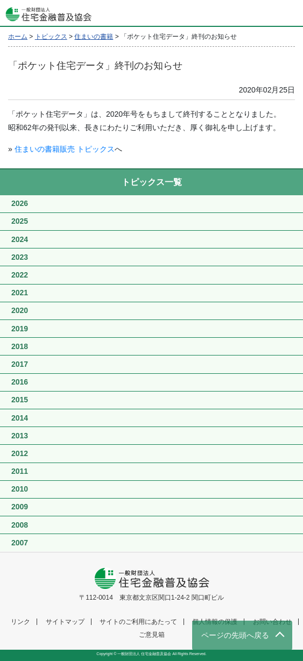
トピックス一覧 (152, 182)
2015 (19, 399)
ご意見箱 (152, 634)
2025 (19, 221)
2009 (19, 506)
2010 (19, 489)
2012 (19, 453)
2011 (19, 471)
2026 (19, 203)
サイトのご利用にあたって (138, 622)
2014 (19, 418)
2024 (19, 239)
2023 (19, 257)
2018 (19, 346)
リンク (20, 622)
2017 (19, 364)
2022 (19, 275)
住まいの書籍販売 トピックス (65, 149)
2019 (19, 328)
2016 (19, 382)
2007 (19, 542)
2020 (19, 310)
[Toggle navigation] (289, 13)
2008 (19, 525)
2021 (19, 292)
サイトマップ (65, 622)
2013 (19, 435)
